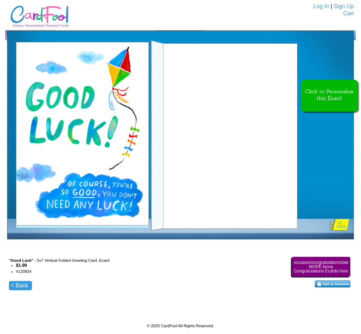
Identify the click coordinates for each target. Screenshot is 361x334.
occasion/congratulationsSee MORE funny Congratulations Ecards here (321, 267)
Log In (321, 6)
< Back (19, 285)
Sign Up (344, 6)
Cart (348, 13)
